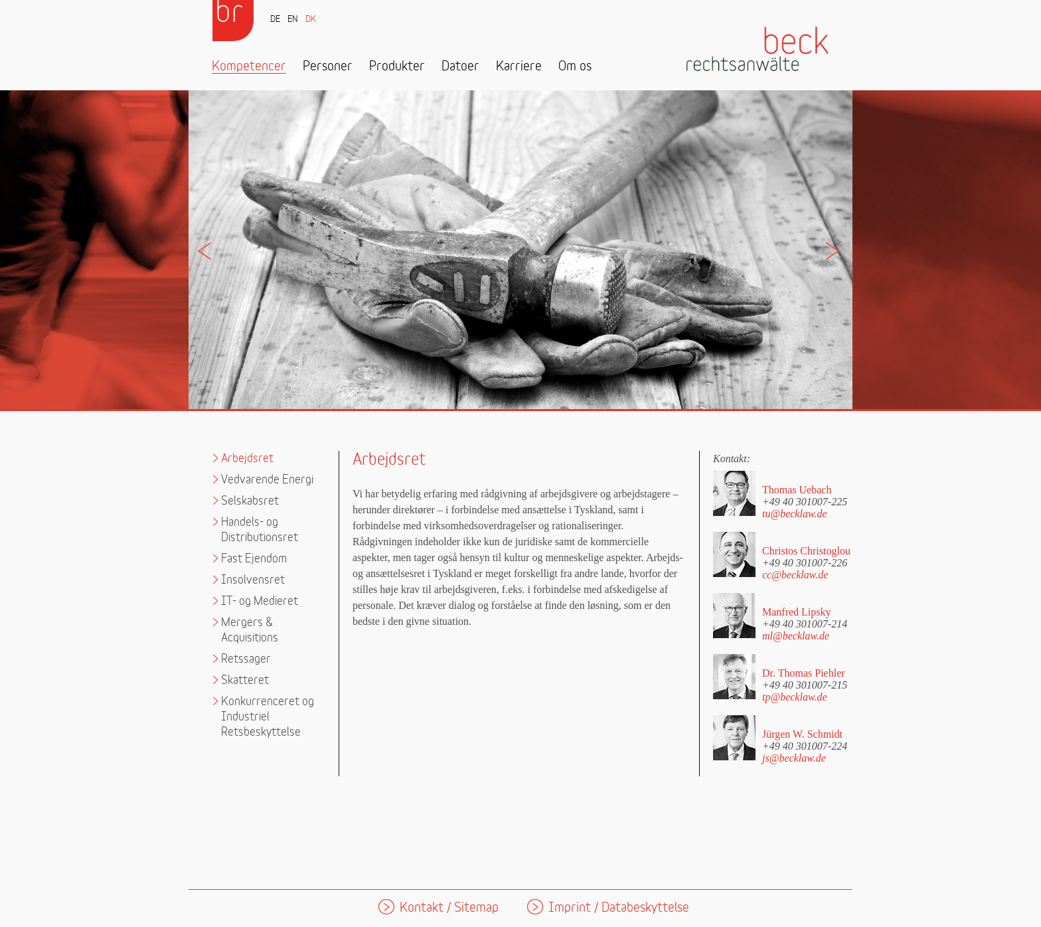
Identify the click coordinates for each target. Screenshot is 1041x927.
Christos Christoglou (806, 550)
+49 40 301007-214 (804, 623)
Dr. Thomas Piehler (803, 673)
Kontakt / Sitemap (449, 908)
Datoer (460, 66)
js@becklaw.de (794, 758)
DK (310, 19)
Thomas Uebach (796, 489)
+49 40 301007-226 (804, 562)
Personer (328, 66)
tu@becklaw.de (794, 513)
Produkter (397, 66)
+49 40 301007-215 (804, 684)
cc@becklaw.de (795, 574)
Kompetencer (249, 66)
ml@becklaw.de (795, 635)
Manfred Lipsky (796, 612)
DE (275, 19)
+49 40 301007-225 (804, 501)
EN (292, 19)
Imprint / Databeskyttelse (618, 908)
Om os (575, 66)
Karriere (519, 66)
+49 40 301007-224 (804, 745)
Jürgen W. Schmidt (802, 734)
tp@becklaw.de (794, 697)
